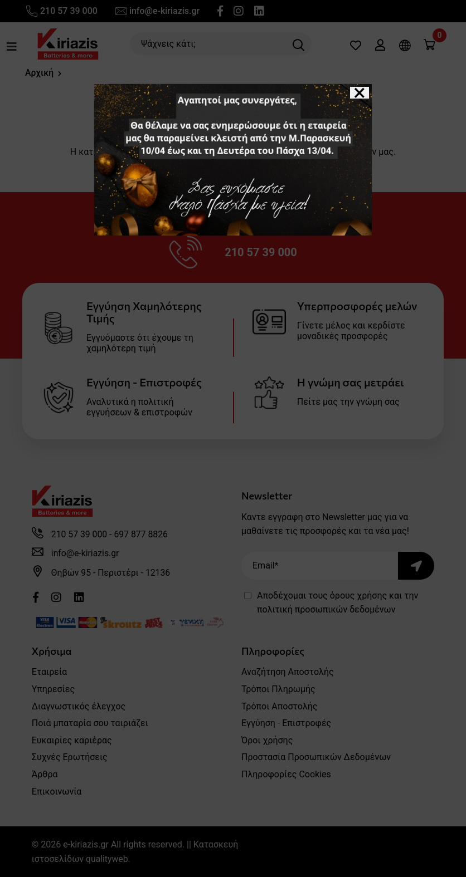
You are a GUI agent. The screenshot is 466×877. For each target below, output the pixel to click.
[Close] (359, 93)
